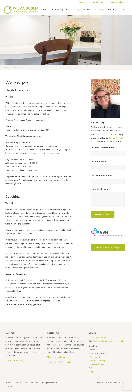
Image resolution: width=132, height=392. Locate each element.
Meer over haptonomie (57, 357)
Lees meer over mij (14, 360)
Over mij (112, 9)
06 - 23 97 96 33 (88, 2)
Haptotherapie (59, 9)
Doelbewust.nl (119, 383)
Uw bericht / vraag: (100, 189)
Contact (123, 9)
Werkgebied (94, 357)
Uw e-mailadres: (99, 161)
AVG (91, 367)
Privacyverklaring (96, 364)
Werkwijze (99, 9)
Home (45, 9)
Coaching (75, 9)
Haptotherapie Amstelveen (59, 361)
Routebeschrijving (97, 360)
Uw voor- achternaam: (102, 147)
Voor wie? (86, 9)
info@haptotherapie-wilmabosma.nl (113, 2)
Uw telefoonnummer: (102, 175)
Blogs (91, 371)
